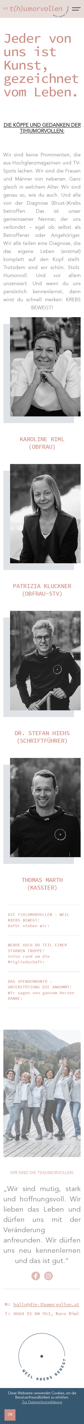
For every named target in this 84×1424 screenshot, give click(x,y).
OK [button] (10, 1414)
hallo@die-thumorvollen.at (46, 1304)
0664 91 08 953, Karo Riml (46, 1313)
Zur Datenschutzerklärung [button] (42, 1402)
